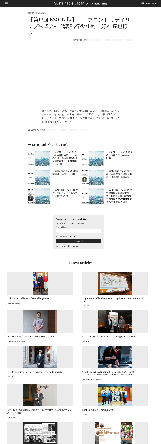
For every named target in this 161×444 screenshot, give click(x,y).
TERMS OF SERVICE (78, 431)
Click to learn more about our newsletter (74, 226)
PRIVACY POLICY (62, 431)
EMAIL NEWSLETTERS (36, 431)
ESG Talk (11, 352)
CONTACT (50, 431)
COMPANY (129, 431)
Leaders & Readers (14, 308)
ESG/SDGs (49, 311)
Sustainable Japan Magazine (56, 357)
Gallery (123, 349)
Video (32, 34)
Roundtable (125, 308)
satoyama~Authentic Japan (93, 308)
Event (85, 397)
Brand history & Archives (16, 395)
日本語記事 (87, 354)
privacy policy (73, 239)
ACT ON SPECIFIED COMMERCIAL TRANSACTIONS (105, 431)
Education (124, 397)
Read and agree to (66, 239)
